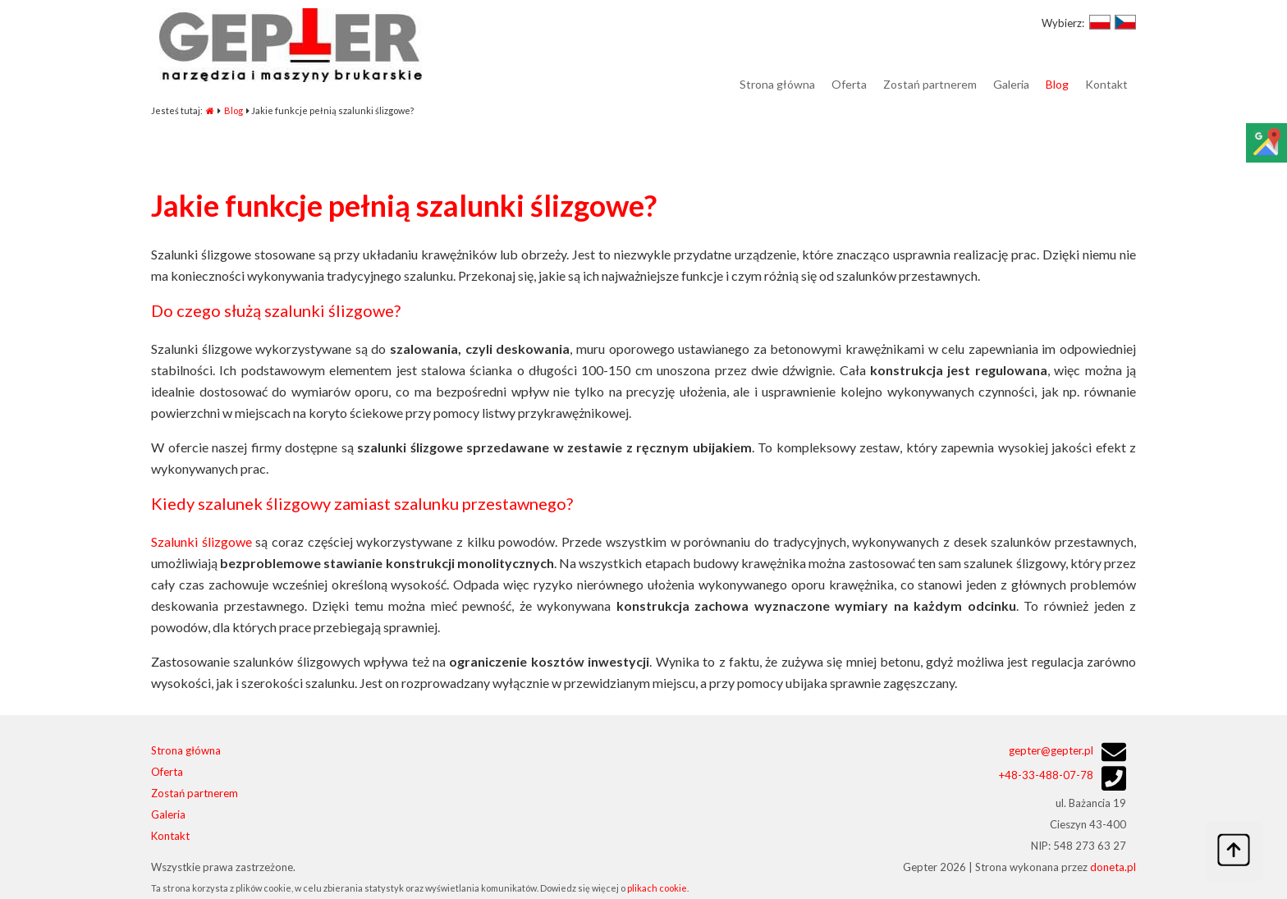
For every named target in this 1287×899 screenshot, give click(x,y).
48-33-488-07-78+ (1046, 775)
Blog (233, 110)
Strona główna (186, 750)
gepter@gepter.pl (1051, 750)
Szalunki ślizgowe (201, 541)
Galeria (168, 814)
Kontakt (170, 835)
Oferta (167, 771)
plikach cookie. (658, 888)
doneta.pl (1113, 867)
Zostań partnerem (194, 793)
